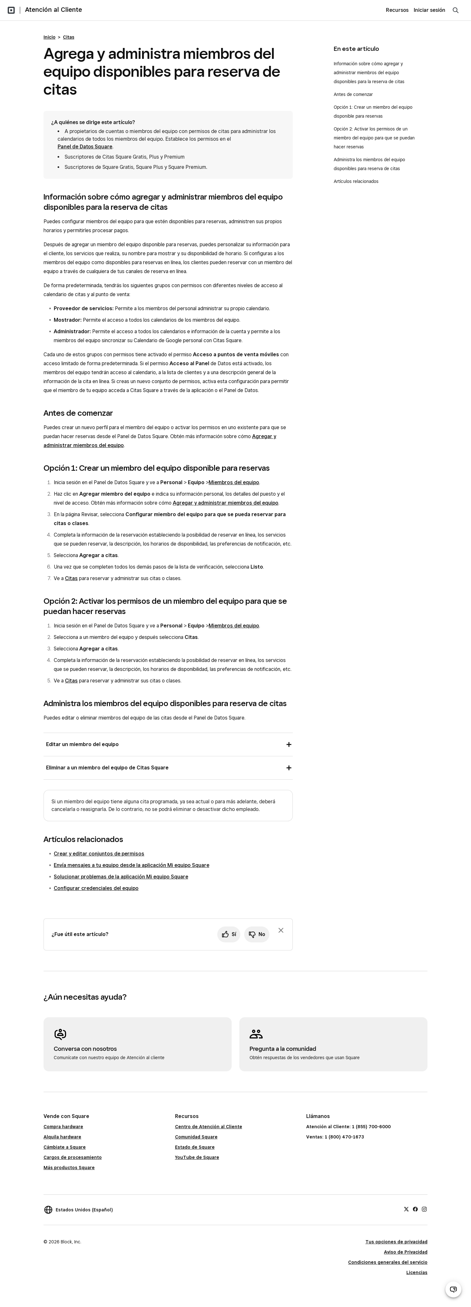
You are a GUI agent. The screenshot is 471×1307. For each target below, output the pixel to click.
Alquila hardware (62, 1136)
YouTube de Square (197, 1157)
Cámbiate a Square (65, 1147)
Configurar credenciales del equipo (96, 888)
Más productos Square (69, 1167)
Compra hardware (63, 1126)
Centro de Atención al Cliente (208, 1126)
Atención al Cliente (53, 9)
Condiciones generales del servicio (387, 1262)
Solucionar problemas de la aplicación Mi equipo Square (121, 877)
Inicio (49, 37)
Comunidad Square (196, 1136)
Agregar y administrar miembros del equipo (225, 503)
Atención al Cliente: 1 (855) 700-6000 (348, 1126)
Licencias (416, 1272)
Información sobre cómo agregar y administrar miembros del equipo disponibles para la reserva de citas (369, 72)
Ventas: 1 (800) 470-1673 (335, 1136)
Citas (68, 37)
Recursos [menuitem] (397, 10)
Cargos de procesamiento (73, 1157)
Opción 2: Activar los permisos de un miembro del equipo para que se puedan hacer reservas (374, 137)
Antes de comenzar (353, 94)
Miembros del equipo (234, 482)
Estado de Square (195, 1147)
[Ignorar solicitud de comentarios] (281, 930)
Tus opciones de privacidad (396, 1241)
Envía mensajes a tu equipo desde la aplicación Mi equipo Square (131, 865)
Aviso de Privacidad (405, 1252)
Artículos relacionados (356, 181)
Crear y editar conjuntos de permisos (99, 854)
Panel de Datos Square (85, 147)
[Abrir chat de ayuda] (453, 1289)
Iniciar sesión (429, 10)
